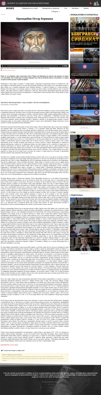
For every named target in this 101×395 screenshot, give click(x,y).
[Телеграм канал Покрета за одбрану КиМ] (2, 350)
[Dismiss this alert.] (67, 354)
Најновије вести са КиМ (30, 8)
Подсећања (75, 8)
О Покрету (55, 11)
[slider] (66, 66)
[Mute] (63, 66)
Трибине (86, 8)
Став (65, 8)
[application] (35, 66)
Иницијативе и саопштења (50, 8)
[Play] (2, 66)
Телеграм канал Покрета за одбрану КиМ (13, 350)
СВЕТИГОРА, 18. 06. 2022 (9, 345)
